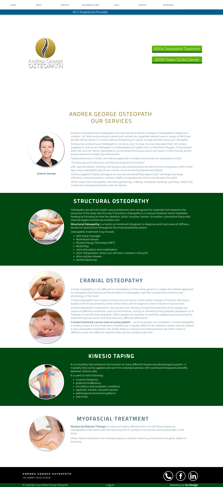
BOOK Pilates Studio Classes (177, 59)
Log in (110, 485)
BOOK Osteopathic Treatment (177, 48)
